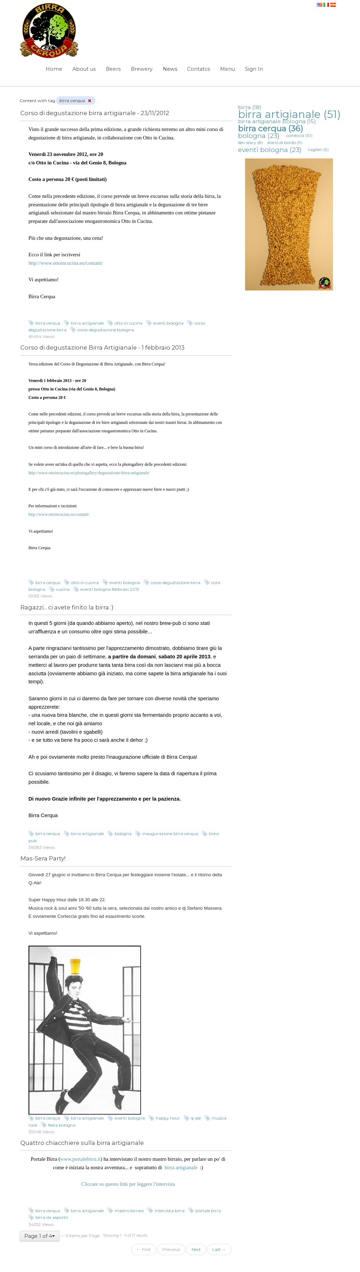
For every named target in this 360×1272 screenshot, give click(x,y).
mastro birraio (129, 1210)
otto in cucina (128, 323)
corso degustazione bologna (105, 329)
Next (196, 1249)
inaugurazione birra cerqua (170, 833)
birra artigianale (87, 323)
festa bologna (62, 1125)
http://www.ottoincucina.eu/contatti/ (65, 263)
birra (250, 107)
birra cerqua (48, 323)
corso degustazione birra (175, 582)
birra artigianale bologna (277, 121)
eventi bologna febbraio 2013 (110, 589)
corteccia (299, 135)
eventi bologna (168, 323)
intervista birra (170, 1210)
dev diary (250, 142)
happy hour (168, 1118)
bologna (123, 833)
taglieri (318, 149)
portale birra (208, 1210)
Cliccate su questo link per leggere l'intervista (128, 1184)
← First (144, 1249)
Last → (219, 1249)
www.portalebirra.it (80, 1159)
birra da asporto (52, 1217)
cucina (63, 589)
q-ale (196, 1118)
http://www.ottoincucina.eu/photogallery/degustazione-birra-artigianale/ (89, 472)
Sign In (254, 69)
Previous (171, 1249)
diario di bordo (284, 142)
